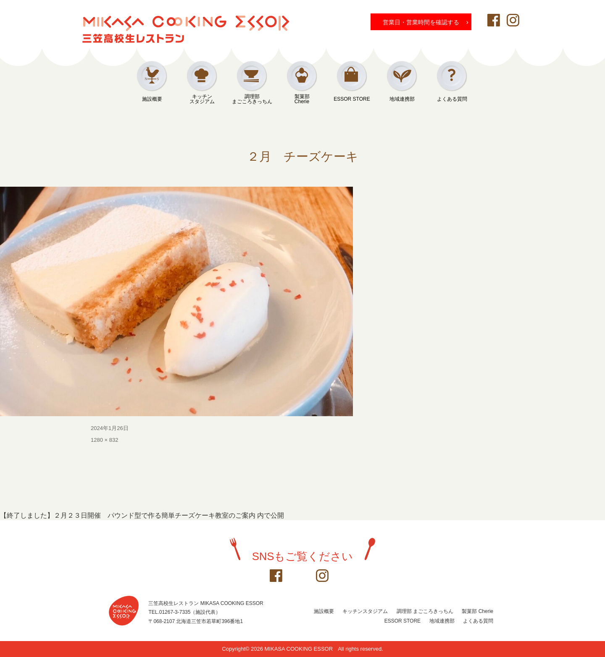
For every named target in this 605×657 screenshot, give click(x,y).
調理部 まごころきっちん (425, 611)
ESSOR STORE (352, 99)
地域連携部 (402, 99)
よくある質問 (452, 99)
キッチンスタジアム (202, 99)
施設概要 (152, 99)
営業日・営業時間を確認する (425, 22)
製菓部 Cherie (477, 611)
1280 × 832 (104, 440)
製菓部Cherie (302, 99)
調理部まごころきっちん (252, 99)
